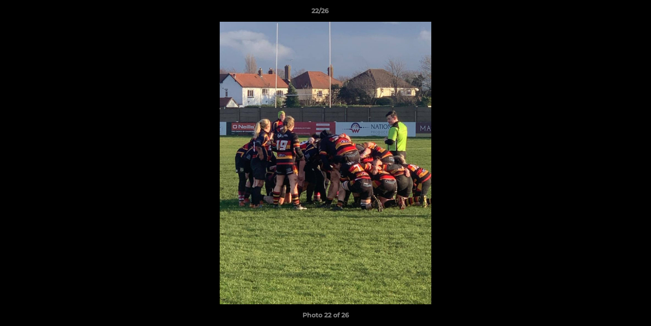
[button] (613, 13)
